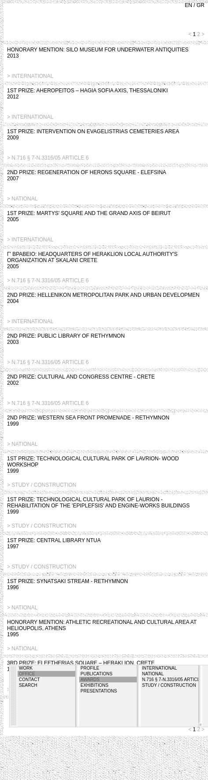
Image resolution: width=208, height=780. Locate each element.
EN (188, 5)
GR (200, 5)
